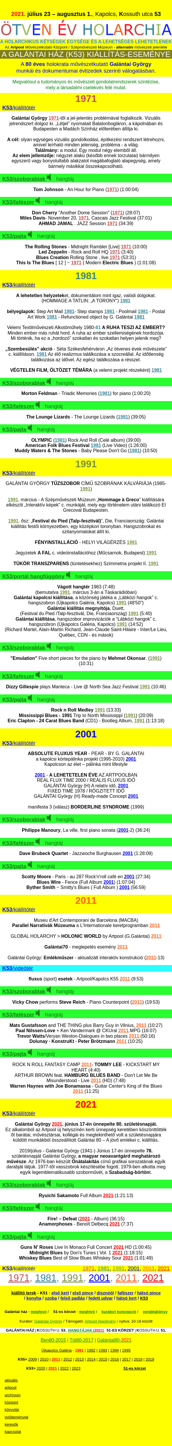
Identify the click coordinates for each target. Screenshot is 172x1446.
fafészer (125, 1293)
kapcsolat (13, 1431)
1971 (89, 1268)
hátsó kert (126, 1298)
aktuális (11, 1380)
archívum (13, 1395)
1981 (104, 1268)
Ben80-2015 (53, 1340)
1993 (102, 1350)
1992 (91, 1350)
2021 (164, 1268)
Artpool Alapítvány (100, 1321)
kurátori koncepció (119, 1312)
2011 (149, 1268)
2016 (114, 1359)
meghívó (39, 1312)
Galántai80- (114, 1340)
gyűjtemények (16, 1417)
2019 (150, 1359)
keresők (11, 1424)
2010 (44, 1359)
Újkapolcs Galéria (56, 1350)
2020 (40, 1368)
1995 (126, 1350)
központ (11, 1402)
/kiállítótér (18, 108)
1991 (119, 1268)
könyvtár (12, 1409)
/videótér (17, 968)
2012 (67, 1359)
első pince (82, 1293)
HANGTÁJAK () (86, 1330)
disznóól (105, 1293)
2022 (64, 1368)
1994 (114, 1350)
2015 (103, 1359)
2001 (134, 1268)
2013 (79, 1359)
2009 (32, 1359)
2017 (126, 1359)
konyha (33, 1298)
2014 (91, 1359)
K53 (144, 1298)
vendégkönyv (155, 1312)
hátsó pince (148, 1293)
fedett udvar (101, 1298)
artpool (11, 1387)
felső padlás (73, 1298)
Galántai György (48, 1321)
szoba (51, 1298)
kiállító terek (23, 1293)
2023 (76, 1368)
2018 (138, 1359)
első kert (60, 1293)
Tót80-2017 (81, 1340)
